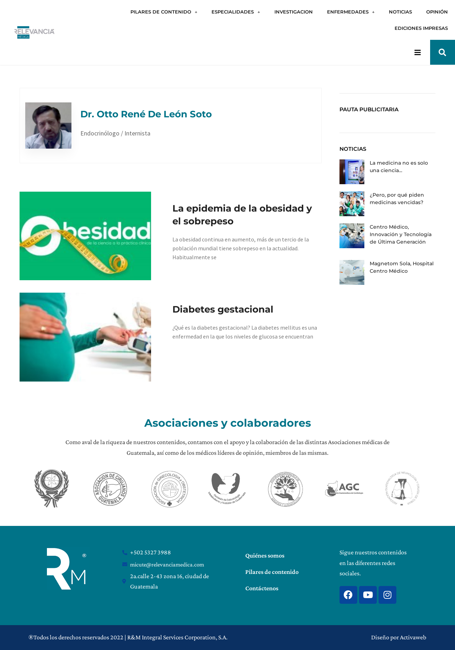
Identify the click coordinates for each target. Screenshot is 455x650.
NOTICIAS (400, 12)
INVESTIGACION (293, 12)
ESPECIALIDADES (236, 12)
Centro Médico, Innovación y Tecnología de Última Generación (401, 234)
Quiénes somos (264, 555)
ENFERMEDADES (351, 12)
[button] (442, 52)
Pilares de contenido (272, 571)
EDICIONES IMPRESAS (421, 28)
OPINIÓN (437, 12)
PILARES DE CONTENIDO (163, 12)
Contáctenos (261, 588)
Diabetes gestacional (222, 309)
